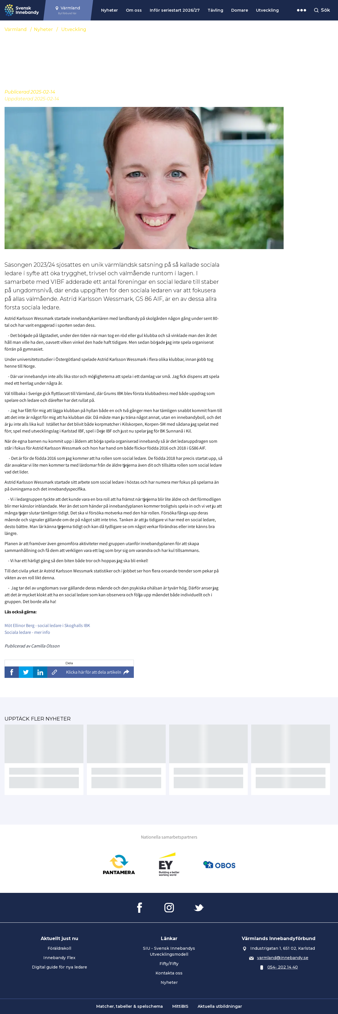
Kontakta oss (169, 973)
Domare (239, 10)
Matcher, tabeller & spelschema (129, 1006)
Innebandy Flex (59, 957)
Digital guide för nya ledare (59, 967)
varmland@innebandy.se (282, 957)
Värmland (16, 29)
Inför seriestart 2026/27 (175, 10)
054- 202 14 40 (282, 967)
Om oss (134, 10)
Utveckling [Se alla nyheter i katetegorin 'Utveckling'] (73, 29)
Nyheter (109, 10)
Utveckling (267, 10)
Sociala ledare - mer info (27, 632)
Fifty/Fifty (169, 963)
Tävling (215, 10)
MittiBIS (180, 1006)
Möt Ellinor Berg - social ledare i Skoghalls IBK (47, 625)
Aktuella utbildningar (220, 1006)
